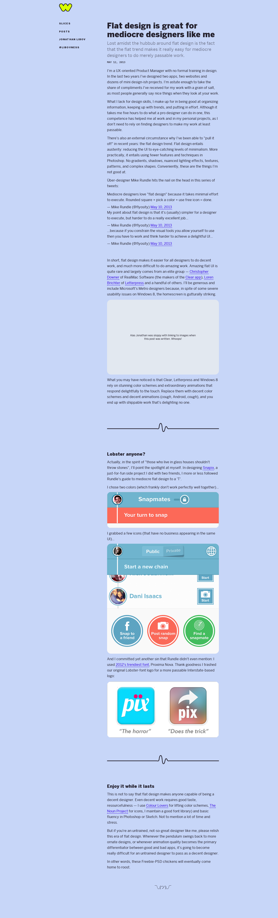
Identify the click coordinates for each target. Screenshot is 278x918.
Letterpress (134, 283)
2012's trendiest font (132, 665)
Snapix (208, 468)
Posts (64, 32)
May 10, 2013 (161, 207)
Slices (65, 24)
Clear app (193, 277)
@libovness (69, 48)
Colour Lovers (157, 805)
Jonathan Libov (72, 39)
